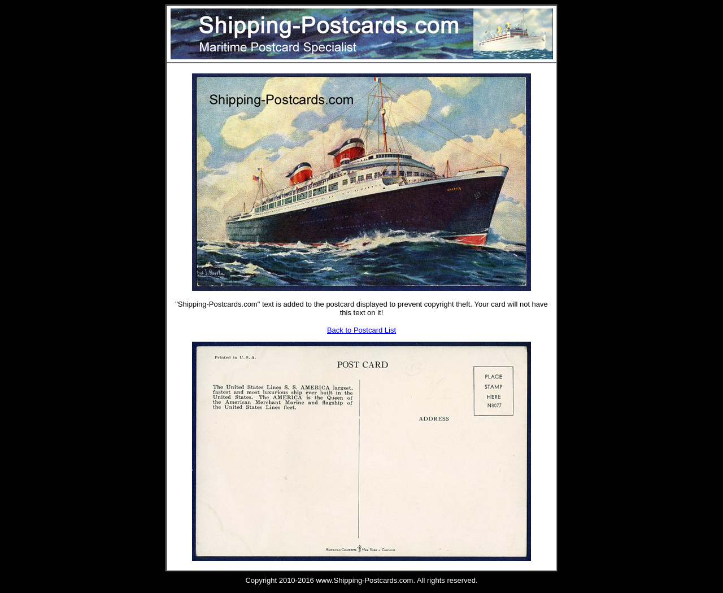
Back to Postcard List (361, 330)
